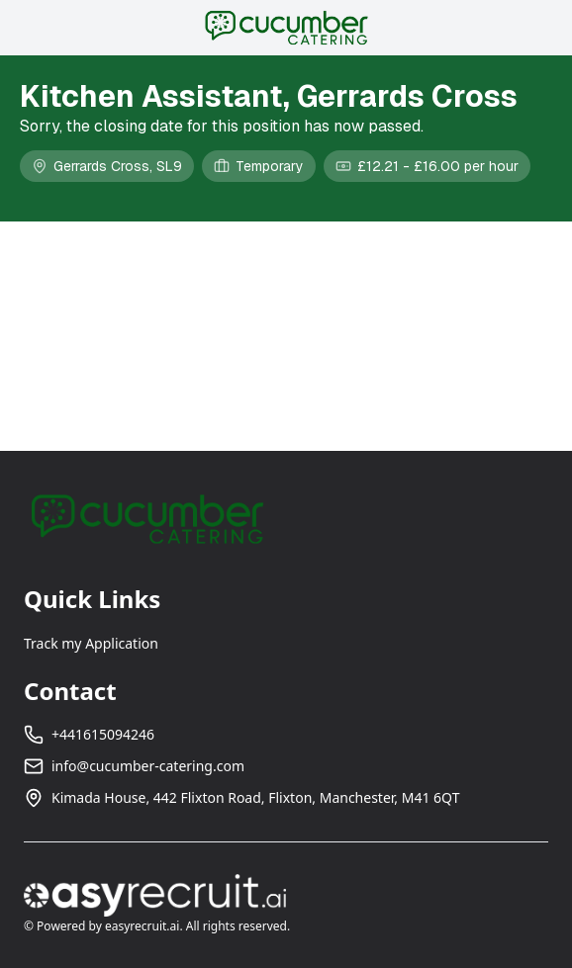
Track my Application (91, 643)
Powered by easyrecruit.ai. (110, 926)
